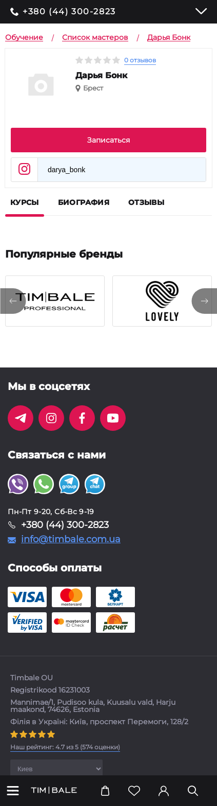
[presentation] (13, 301)
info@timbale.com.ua (71, 539)
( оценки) (65, 747)
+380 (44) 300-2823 (69, 11)
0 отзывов (140, 60)
